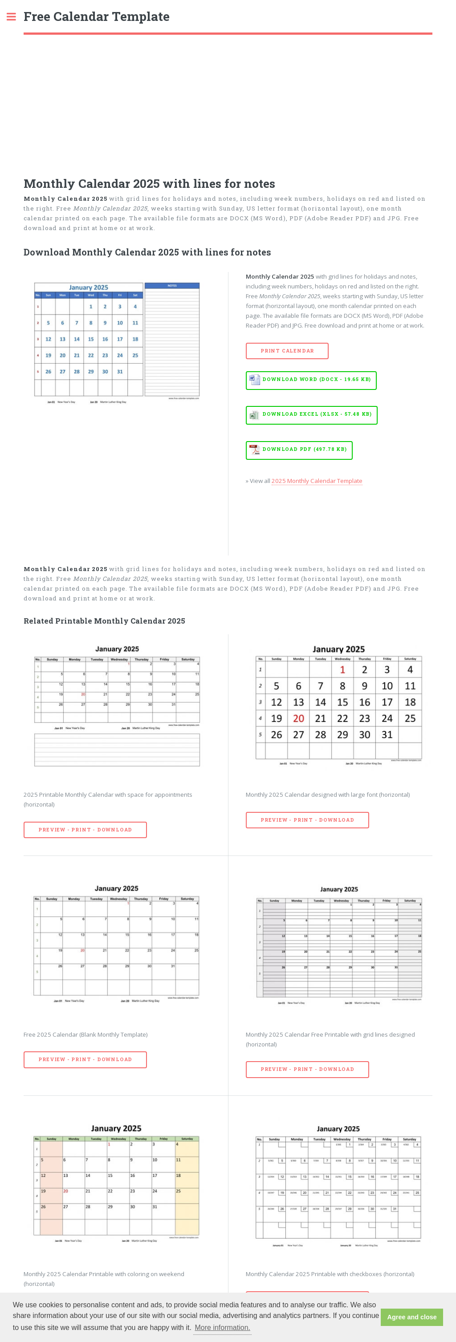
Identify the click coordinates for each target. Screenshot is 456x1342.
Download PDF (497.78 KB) (304, 449)
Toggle (16, 16)
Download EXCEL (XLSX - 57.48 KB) (317, 414)
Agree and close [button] (412, 1317)
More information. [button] (223, 1327)
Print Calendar (287, 351)
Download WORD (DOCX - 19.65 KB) (316, 379)
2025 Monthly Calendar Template (317, 481)
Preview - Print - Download (85, 830)
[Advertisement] (228, 101)
